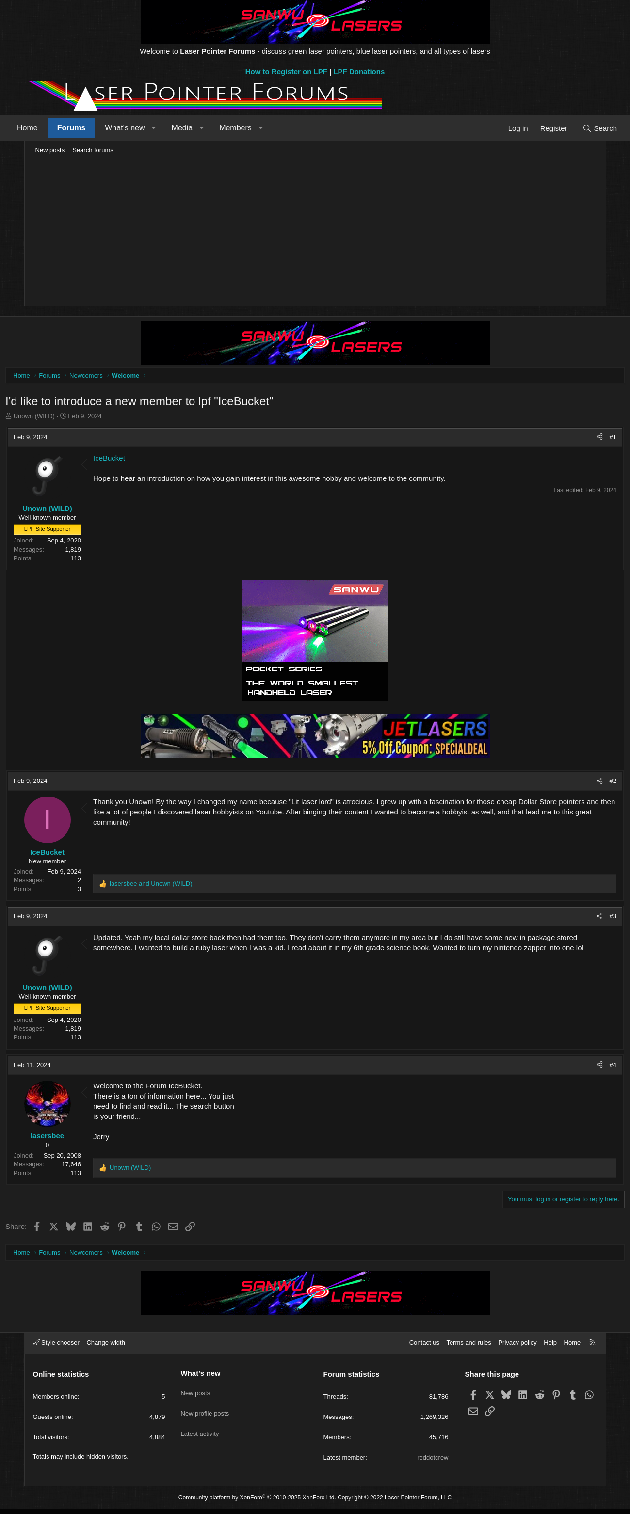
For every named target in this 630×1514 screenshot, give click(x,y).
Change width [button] (105, 1347)
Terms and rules (468, 1347)
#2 (586, 783)
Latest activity (200, 1429)
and (177, 886)
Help (550, 1347)
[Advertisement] (315, 231)
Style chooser (56, 1347)
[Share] (573, 440)
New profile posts (205, 1412)
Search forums (92, 150)
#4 (586, 1067)
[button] (176, 128)
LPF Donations (359, 71)
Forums (93, 128)
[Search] (578, 128)
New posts (50, 150)
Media (203, 128)
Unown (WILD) (60, 418)
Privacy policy (517, 1347)
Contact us (424, 1347)
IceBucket (136, 460)
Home (49, 128)
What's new (146, 128)
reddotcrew (432, 1462)
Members (257, 128)
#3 (586, 918)
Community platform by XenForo (257, 1502)
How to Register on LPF (286, 71)
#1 (586, 439)
